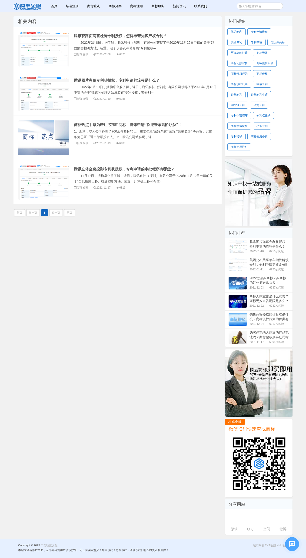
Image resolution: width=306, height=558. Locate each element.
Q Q (250, 529)
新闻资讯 (179, 6)
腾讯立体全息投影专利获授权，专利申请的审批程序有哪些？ (124, 169)
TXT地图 (270, 545)
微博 (282, 529)
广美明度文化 (27, 6)
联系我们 (200, 6)
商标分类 (115, 6)
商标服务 (157, 6)
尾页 (69, 212)
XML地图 (282, 545)
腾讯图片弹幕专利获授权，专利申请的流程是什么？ (117, 80)
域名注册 (72, 6)
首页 (54, 6)
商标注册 (136, 6)
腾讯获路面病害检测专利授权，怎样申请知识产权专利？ (120, 36)
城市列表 (258, 545)
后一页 (56, 212)
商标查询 (93, 6)
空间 (266, 529)
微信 (234, 529)
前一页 (33, 212)
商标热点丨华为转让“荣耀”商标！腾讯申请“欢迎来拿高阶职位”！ (128, 125)
